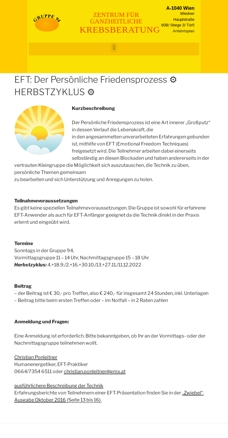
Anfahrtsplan (183, 31)
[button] (114, 47)
